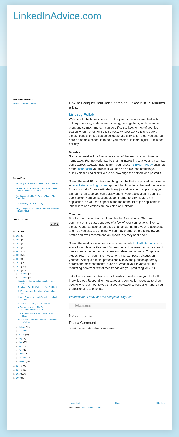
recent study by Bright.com (89, 185)
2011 (18, 370)
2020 (18, 255)
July (21, 338)
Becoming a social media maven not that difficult (37, 183)
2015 (18, 263)
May (21, 346)
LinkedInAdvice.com (57, 15)
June (21, 342)
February (23, 358)
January (22, 361)
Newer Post (75, 403)
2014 (18, 267)
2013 (18, 270)
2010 (18, 374)
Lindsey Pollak (81, 114)
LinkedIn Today (142, 164)
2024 (18, 240)
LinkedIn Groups (143, 243)
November (23, 278)
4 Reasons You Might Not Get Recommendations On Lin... (31, 308)
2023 (18, 243)
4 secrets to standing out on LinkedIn (34, 303)
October (22, 327)
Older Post (160, 403)
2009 (18, 378)
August (22, 334)
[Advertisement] (31, 62)
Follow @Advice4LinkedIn (24, 103)
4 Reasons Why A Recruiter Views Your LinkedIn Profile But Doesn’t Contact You (37, 189)
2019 (18, 259)
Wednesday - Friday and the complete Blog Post (100, 297)
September (24, 331)
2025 (18, 236)
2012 (18, 366)
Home (118, 403)
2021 (18, 251)
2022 (18, 247)
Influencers (84, 169)
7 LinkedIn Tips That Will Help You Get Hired (37, 287)
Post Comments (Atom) (91, 408)
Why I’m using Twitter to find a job (30, 203)
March (22, 354)
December (23, 274)
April (21, 350)
